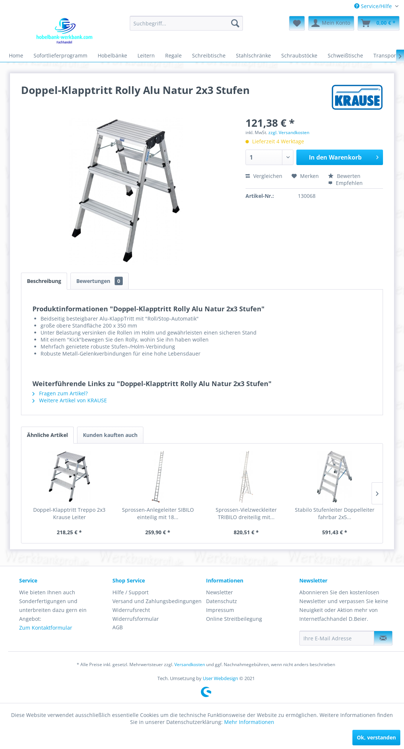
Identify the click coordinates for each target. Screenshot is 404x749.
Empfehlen (345, 182)
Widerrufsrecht (131, 609)
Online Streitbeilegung (234, 618)
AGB (117, 627)
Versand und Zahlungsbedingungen (157, 601)
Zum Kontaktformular (45, 627)
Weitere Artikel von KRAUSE (69, 400)
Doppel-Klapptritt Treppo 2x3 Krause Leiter (69, 513)
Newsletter (219, 592)
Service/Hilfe (373, 6)
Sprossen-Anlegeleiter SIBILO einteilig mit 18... (158, 513)
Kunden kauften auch (110, 434)
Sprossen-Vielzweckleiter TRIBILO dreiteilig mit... (246, 513)
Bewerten (344, 175)
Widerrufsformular (135, 618)
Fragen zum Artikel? (60, 393)
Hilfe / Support (130, 592)
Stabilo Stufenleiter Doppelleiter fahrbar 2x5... (335, 513)
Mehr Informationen (249, 721)
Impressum (220, 609)
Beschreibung (44, 280)
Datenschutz (221, 601)
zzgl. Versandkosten (288, 132)
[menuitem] (376, 6)
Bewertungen (99, 281)
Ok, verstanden (376, 737)
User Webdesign (220, 678)
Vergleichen (263, 175)
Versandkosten (189, 664)
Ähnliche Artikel (47, 434)
